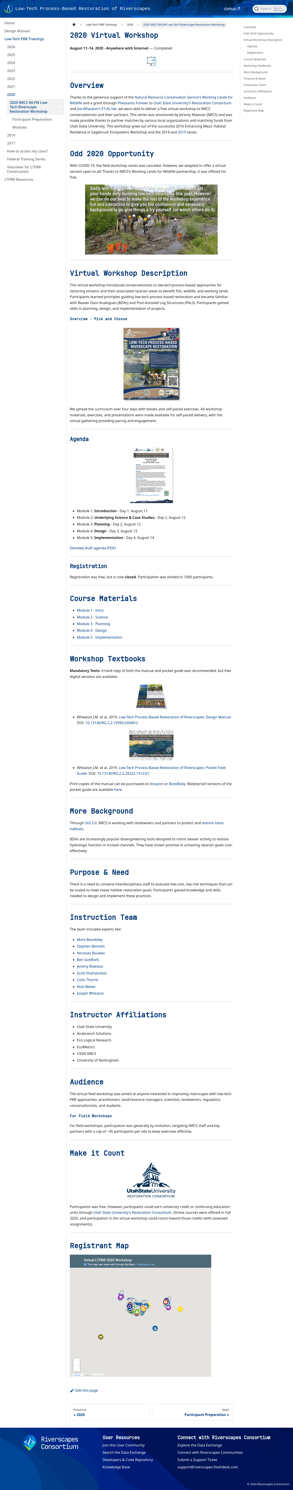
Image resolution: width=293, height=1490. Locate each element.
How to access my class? (27, 151)
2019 (11, 135)
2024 (11, 62)
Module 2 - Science (92, 617)
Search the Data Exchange (124, 1452)
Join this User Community (124, 1445)
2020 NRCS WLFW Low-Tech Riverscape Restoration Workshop (29, 107)
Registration (255, 53)
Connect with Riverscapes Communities (210, 1452)
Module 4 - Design (92, 630)
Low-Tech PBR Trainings (24, 38)
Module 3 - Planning (93, 623)
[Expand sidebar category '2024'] (59, 62)
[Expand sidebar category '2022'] (59, 78)
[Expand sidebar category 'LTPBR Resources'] (59, 179)
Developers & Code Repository (128, 1459)
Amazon (156, 783)
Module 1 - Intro (90, 610)
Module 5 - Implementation (99, 637)
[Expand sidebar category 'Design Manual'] (59, 30)
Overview (250, 27)
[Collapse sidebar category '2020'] (59, 94)
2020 (11, 94)
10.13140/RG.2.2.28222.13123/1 (123, 773)
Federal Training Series (26, 159)
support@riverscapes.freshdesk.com (207, 1467)
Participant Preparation (32, 119)
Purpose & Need (254, 78)
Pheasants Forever (133, 103)
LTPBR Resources (18, 179)
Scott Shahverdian (92, 973)
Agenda (252, 46)
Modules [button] (19, 127)
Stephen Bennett (91, 946)
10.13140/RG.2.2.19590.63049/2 (111, 722)
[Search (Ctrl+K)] (270, 9)
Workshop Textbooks (257, 66)
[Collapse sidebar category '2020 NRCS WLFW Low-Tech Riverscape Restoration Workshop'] (59, 107)
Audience (250, 98)
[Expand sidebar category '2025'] (59, 54)
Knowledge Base (116, 1467)
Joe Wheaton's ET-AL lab (96, 108)
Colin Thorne (87, 979)
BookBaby (177, 783)
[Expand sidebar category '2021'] (59, 86)
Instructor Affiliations (258, 91)
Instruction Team (255, 85)
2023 (11, 70)
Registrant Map (254, 110)
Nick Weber (86, 986)
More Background (256, 72)
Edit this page (84, 1390)
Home (9, 23)
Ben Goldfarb (88, 959)
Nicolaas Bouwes (91, 953)
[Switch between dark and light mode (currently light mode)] (246, 8)
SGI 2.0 (91, 822)
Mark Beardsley (90, 939)
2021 (11, 86)
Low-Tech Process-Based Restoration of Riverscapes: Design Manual (174, 717)
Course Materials (255, 59)
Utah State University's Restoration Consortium (192, 103)
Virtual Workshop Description (263, 40)
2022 (11, 78)
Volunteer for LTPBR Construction (24, 169)
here (118, 789)
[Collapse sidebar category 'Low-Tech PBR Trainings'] (59, 38)
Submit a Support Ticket (197, 1459)
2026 (11, 46)
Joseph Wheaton (90, 993)
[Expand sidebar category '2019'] (59, 135)
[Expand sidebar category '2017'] (59, 143)
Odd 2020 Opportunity (259, 33)
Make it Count (253, 104)
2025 (11, 54)
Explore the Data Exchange (199, 1445)
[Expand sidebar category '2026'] (59, 46)
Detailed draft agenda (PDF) (93, 548)
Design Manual (17, 31)
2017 (11, 143)
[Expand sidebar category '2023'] (59, 70)
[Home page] (74, 24)
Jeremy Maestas (90, 966)
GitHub (232, 8)
